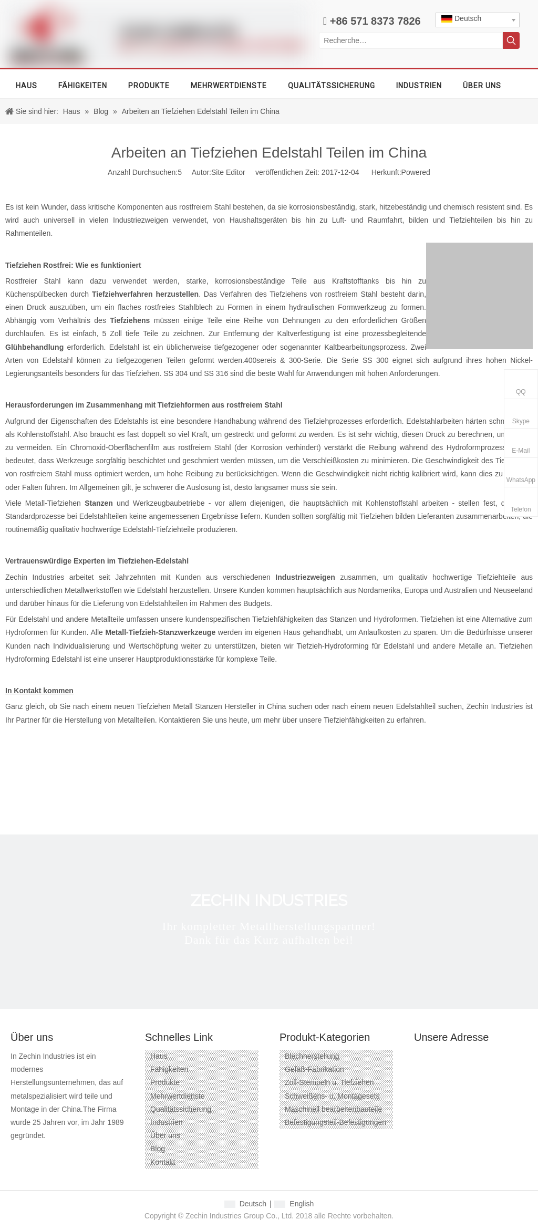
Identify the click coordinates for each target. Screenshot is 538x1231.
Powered (415, 172)
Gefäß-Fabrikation (314, 1069)
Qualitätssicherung (180, 1109)
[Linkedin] (55, 1152)
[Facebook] (17, 1152)
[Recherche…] (411, 40)
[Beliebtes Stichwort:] (511, 40)
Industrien (166, 1122)
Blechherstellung (312, 1056)
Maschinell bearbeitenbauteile (333, 1109)
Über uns (165, 1135)
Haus (159, 1056)
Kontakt (162, 1162)
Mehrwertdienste (177, 1096)
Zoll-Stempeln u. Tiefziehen (329, 1082)
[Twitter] (74, 1152)
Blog (157, 1148)
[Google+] (36, 1152)
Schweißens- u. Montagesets (332, 1096)
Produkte (165, 1082)
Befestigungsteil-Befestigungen (335, 1122)
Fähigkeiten (169, 1069)
